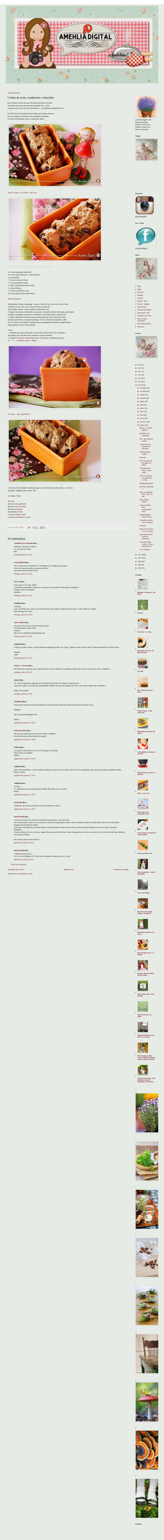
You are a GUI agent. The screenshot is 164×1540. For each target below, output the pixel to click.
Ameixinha (18, 802)
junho (142, 408)
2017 (140, 372)
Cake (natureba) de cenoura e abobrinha (146, 536)
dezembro (143, 388)
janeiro (142, 425)
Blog (139, 286)
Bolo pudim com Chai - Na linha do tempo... (145, 651)
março (142, 418)
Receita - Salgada (143, 304)
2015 (140, 375)
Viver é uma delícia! (143, 893)
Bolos (139, 289)
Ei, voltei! (140, 671)
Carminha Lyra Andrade (23, 543)
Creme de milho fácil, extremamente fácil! (145, 508)
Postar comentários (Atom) (23, 874)
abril (142, 415)
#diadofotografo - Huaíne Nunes (146, 516)
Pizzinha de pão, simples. (145, 453)
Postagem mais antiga (120, 869)
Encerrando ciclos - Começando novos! (143, 813)
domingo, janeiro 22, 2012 (23, 555)
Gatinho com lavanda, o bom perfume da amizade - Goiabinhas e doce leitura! (146, 1079)
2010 (140, 558)
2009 (140, 561)
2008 (140, 565)
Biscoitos (140, 292)
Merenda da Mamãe (144, 310)
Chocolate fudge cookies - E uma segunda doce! (146, 544)
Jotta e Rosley (19, 622)
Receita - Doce (142, 301)
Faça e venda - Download (142, 320)
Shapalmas (18, 702)
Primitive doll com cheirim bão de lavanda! (145, 974)
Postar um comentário (18, 864)
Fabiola (17, 747)
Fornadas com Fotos (144, 316)
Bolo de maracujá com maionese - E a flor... (146, 478)
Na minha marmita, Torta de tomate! (146, 521)
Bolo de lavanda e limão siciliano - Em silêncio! (144, 912)
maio (142, 412)
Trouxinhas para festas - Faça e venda (145, 470)
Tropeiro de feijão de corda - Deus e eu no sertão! (146, 1036)
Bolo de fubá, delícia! (144, 501)
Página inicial (69, 869)
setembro (143, 398)
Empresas (140, 327)
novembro (143, 391)
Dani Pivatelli (19, 817)
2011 (140, 555)
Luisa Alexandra (20, 731)
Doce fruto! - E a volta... (144, 632)
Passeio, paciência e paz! (144, 853)
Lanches (140, 298)
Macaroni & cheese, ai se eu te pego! (146, 530)
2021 (140, 368)
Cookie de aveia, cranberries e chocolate (145, 446)
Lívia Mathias (19, 562)
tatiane (16, 680)
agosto (142, 401)
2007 (140, 568)
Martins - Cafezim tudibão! (146, 429)
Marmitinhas (141, 307)
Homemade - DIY (143, 313)
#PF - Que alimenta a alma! (146, 440)
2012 (140, 385)
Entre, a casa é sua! (143, 793)
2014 (140, 378)
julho (142, 405)
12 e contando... (145, 549)
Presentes (143, 457)
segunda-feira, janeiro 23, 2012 (25, 723)
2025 (140, 365)
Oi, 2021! (140, 613)
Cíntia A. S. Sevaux (21, 666)
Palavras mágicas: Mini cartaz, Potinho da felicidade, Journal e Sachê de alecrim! (146, 1057)
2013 (140, 382)
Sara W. (17, 582)
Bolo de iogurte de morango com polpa (146, 463)
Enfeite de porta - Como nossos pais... (144, 711)
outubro (143, 395)
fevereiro (143, 422)
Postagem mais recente (16, 869)
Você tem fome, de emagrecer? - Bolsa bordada (146, 833)
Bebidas (140, 295)
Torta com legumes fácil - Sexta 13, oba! (146, 494)
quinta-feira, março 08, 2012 (24, 843)
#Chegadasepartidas (146, 483)
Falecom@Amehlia (144, 324)
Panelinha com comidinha (145, 434)
